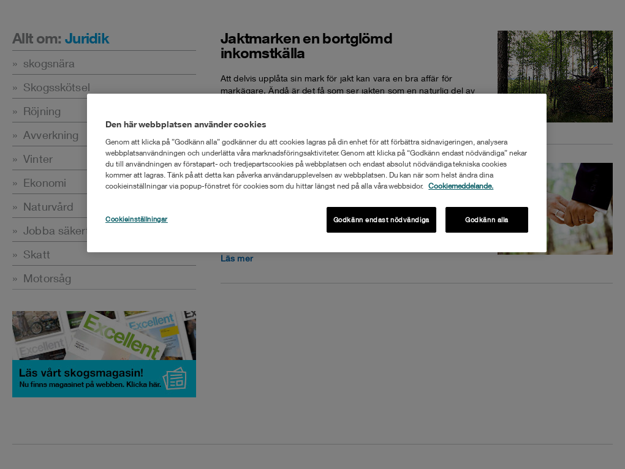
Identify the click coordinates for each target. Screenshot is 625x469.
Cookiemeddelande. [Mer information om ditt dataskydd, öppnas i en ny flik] (460, 185)
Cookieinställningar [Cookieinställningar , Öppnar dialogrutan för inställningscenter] (136, 219)
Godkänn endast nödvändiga (381, 219)
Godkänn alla (487, 219)
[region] (317, 173)
